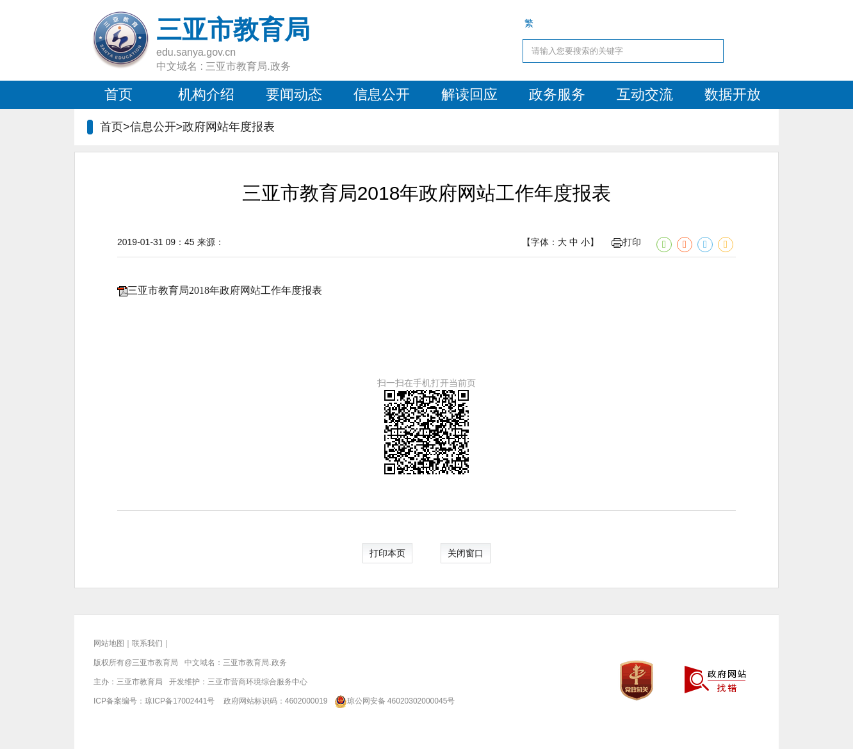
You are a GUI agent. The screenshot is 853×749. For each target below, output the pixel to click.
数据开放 (732, 94)
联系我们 (147, 643)
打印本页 (387, 553)
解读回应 (469, 94)
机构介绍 (206, 94)
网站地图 (108, 643)
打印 (626, 242)
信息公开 (381, 94)
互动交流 (645, 94)
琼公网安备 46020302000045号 (392, 701)
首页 (118, 94)
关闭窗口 (465, 553)
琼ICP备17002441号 (180, 701)
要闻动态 (294, 94)
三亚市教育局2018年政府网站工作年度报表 (224, 290)
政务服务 (557, 94)
